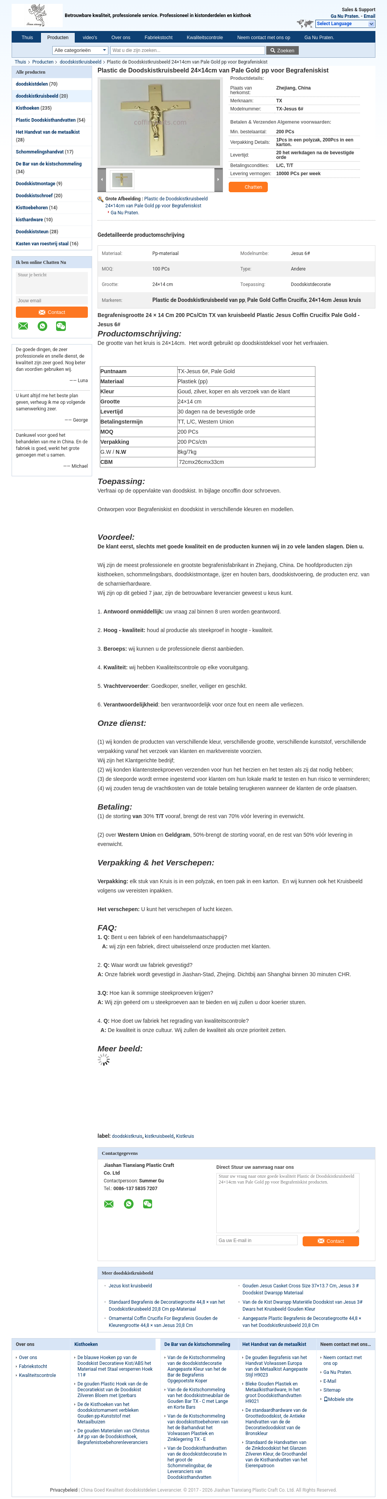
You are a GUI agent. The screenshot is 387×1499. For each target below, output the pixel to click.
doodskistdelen (32, 84)
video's (90, 37)
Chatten (249, 187)
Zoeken (285, 50)
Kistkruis (185, 1136)
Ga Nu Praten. (345, 16)
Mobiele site (338, 1399)
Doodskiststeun (32, 231)
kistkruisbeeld (159, 1136)
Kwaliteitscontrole (205, 37)
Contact (52, 312)
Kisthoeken (27, 108)
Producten (57, 37)
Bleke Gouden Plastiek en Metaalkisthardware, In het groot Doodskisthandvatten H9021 (273, 1392)
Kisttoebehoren (32, 207)
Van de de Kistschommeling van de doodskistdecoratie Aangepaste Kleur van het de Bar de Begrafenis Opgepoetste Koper (197, 1369)
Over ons (120, 37)
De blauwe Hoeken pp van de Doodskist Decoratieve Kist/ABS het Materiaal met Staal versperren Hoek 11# (114, 1366)
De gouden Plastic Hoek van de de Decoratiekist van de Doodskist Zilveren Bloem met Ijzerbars (112, 1389)
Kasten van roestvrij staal (42, 243)
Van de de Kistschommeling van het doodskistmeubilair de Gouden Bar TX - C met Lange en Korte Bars (198, 1398)
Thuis (27, 37)
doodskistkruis (127, 1136)
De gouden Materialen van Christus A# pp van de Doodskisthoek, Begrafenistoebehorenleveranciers (113, 1436)
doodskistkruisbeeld (80, 62)
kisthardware (29, 219)
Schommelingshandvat (40, 152)
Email (369, 16)
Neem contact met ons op (263, 37)
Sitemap (332, 1390)
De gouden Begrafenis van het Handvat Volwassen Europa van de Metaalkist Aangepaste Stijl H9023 (276, 1366)
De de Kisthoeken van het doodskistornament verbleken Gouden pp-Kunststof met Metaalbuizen (108, 1413)
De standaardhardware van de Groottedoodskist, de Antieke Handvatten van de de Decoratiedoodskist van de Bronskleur (276, 1422)
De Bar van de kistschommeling (49, 164)
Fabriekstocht (159, 37)
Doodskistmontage (35, 183)
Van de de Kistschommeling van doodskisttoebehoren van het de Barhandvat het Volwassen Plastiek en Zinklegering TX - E (198, 1427)
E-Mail (330, 1381)
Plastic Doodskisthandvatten (45, 120)
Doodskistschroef (34, 195)
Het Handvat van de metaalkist (48, 132)
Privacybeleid (63, 1490)
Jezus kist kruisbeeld (130, 1286)
